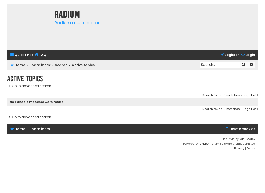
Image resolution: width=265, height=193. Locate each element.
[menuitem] (40, 55)
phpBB (203, 144)
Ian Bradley (247, 139)
